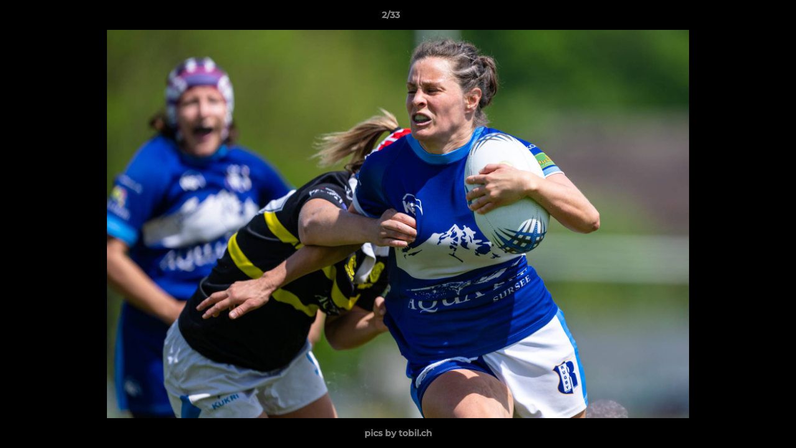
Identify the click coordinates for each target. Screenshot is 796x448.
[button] (743, 18)
